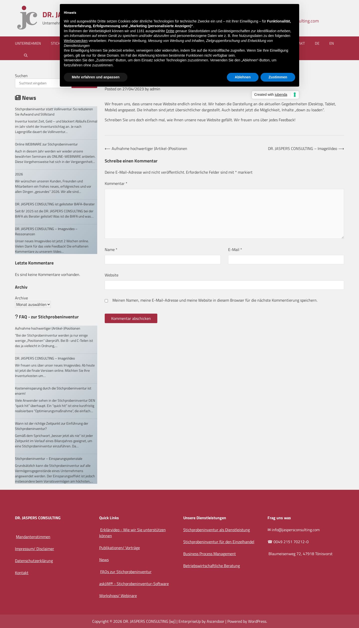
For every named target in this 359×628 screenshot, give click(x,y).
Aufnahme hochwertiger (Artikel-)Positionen (47, 328)
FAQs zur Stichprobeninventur (126, 572)
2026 (19, 174)
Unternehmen (28, 43)
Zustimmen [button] (278, 77)
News (104, 560)
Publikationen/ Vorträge (119, 548)
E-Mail (235, 249)
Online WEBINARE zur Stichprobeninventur (46, 144)
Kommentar (116, 183)
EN (331, 43)
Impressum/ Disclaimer (34, 549)
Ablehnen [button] (243, 77)
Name (111, 249)
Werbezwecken (76, 41)
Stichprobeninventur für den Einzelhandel (218, 542)
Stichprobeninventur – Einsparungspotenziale (48, 458)
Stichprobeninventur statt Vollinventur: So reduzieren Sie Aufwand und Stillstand (54, 111)
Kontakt (21, 573)
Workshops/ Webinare (118, 596)
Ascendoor (215, 621)
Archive (21, 298)
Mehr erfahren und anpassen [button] (95, 77)
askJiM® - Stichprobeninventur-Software (134, 584)
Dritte (170, 31)
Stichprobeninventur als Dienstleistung (216, 530)
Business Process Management (209, 554)
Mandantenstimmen (33, 537)
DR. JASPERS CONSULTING (145, 621)
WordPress (257, 621)
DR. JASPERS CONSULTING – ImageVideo (45, 358)
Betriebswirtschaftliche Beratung (211, 566)
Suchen (21, 76)
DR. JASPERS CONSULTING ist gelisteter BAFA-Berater (55, 204)
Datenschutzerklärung (34, 561)
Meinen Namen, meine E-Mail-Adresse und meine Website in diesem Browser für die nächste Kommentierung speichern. (214, 300)
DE (317, 43)
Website (111, 275)
